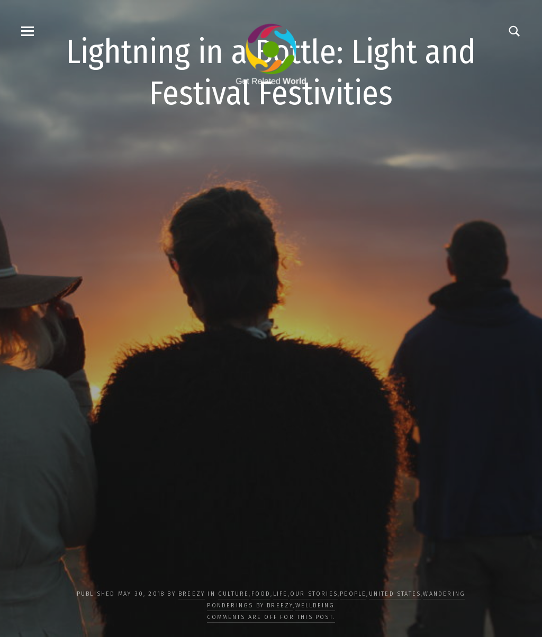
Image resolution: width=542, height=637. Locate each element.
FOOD (261, 593)
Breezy (191, 593)
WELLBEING (315, 605)
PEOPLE (353, 593)
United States (395, 593)
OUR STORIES (314, 593)
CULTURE (233, 593)
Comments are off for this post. (271, 617)
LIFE (280, 593)
